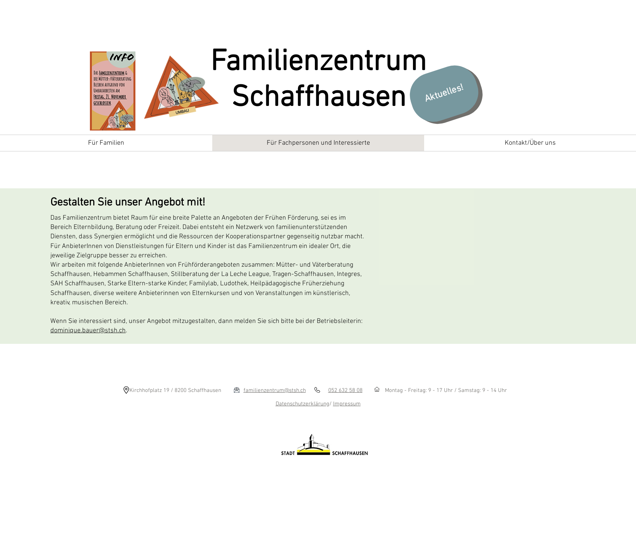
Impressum (347, 404)
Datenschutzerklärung (302, 404)
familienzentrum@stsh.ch (275, 390)
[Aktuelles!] (444, 94)
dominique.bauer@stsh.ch (88, 331)
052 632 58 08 (345, 390)
